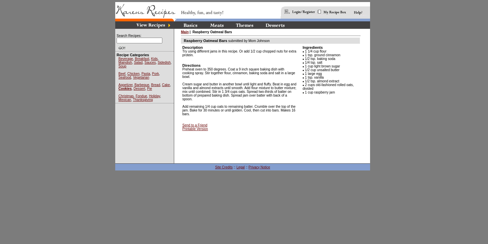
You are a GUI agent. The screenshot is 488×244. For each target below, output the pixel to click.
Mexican (125, 100)
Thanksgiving (143, 100)
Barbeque (142, 85)
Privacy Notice (259, 167)
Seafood (125, 77)
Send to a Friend (194, 125)
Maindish (125, 62)
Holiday (154, 96)
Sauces (150, 62)
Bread (155, 85)
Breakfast (142, 59)
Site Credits (224, 167)
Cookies (125, 88)
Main (185, 32)
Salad (138, 62)
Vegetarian (141, 77)
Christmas (126, 96)
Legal (241, 167)
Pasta (145, 74)
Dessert (139, 88)
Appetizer (126, 85)
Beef (122, 74)
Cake (166, 85)
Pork (155, 74)
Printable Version (195, 129)
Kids (154, 59)
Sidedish (164, 62)
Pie (149, 88)
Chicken (133, 74)
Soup (122, 66)
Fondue (141, 96)
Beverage (126, 59)
